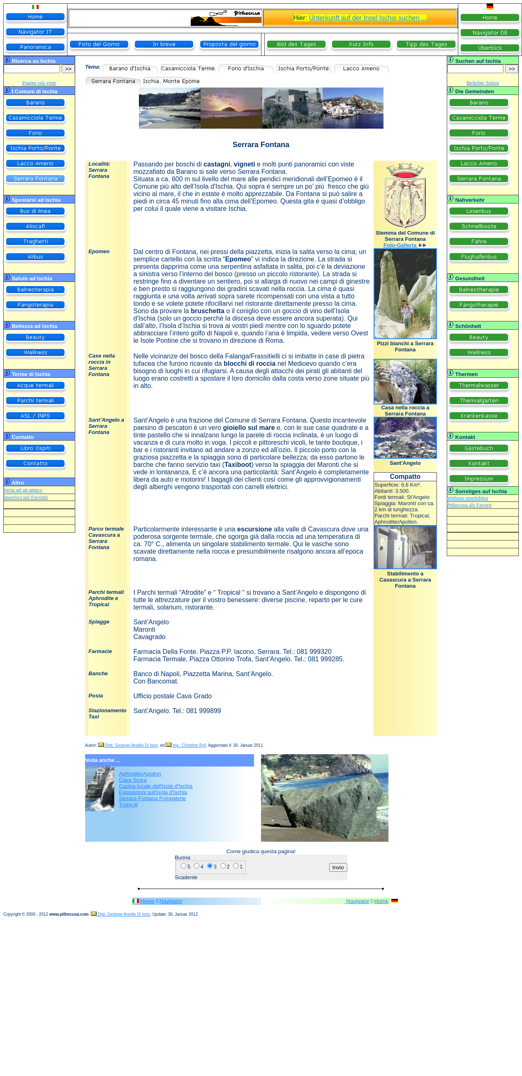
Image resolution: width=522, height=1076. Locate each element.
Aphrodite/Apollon (140, 774)
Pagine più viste (39, 83)
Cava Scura (133, 780)
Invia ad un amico (23, 490)
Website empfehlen (467, 498)
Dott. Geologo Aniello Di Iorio (128, 745)
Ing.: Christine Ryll (186, 745)
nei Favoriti (35, 497)
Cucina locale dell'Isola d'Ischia (155, 786)
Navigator (170, 901)
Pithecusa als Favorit (469, 505)
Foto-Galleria (400, 245)
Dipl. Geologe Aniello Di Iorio (120, 914)
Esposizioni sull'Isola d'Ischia (153, 792)
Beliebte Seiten (483, 83)
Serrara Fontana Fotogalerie (152, 798)
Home (147, 901)
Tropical (128, 804)
